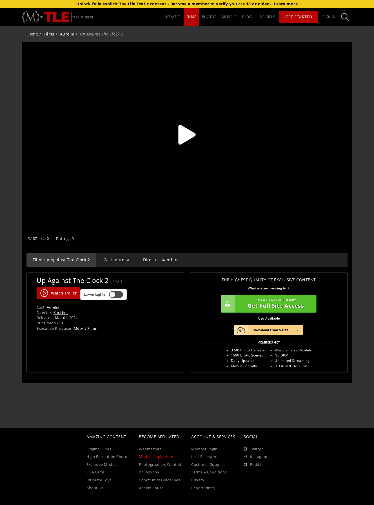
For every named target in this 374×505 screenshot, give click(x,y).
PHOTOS (209, 16)
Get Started (298, 16)
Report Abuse (151, 488)
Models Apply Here (156, 456)
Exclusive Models (101, 464)
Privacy (197, 480)
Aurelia (67, 34)
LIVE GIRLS (266, 16)
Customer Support (208, 464)
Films (49, 34)
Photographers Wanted (160, 464)
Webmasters (150, 449)
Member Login (204, 449)
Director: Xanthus (161, 259)
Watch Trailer (58, 293)
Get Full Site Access (267, 304)
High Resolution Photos (107, 456)
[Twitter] (253, 449)
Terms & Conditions (209, 472)
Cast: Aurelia (117, 259)
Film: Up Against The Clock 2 (61, 259)
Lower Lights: (103, 294)
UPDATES (172, 16)
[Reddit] (253, 464)
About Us (94, 488)
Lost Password (204, 456)
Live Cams (95, 472)
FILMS (191, 16)
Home (32, 34)
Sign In (329, 16)
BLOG (247, 16)
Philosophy (149, 472)
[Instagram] (256, 456)
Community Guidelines (159, 480)
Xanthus (61, 312)
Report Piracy (203, 488)
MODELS (229, 16)
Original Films (98, 449)
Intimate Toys (99, 480)
